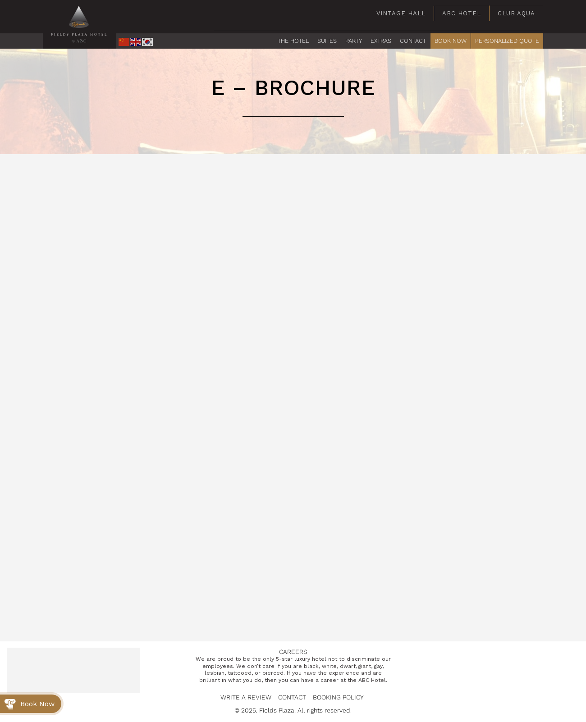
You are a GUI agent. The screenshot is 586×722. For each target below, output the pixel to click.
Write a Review (245, 697)
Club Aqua (516, 13)
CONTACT (413, 40)
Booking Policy (338, 697)
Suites (327, 40)
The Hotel (293, 40)
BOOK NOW (451, 40)
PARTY (353, 40)
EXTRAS (381, 40)
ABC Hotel (461, 13)
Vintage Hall (401, 13)
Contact (292, 697)
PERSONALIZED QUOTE (507, 40)
